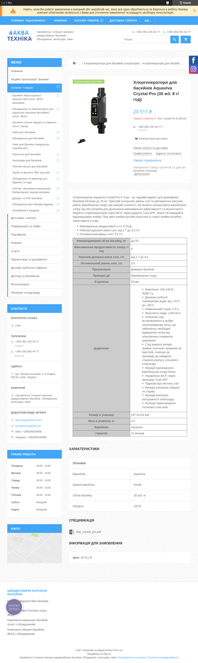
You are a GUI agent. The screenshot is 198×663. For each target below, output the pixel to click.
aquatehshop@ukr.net (28, 425)
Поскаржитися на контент (132, 657)
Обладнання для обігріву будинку (32, 204)
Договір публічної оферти (29, 267)
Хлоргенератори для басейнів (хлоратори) (112, 63)
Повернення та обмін (26, 226)
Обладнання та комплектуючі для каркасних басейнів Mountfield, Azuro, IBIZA (32, 112)
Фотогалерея (20, 284)
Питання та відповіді (25, 292)
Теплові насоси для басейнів (29, 166)
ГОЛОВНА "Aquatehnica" (28, 20)
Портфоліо (18, 234)
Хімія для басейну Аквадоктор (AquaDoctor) (30, 146)
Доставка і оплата (23, 218)
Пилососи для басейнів (26, 154)
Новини (16, 242)
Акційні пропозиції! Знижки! (30, 79)
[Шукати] (174, 39)
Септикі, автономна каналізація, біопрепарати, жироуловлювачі (31, 190)
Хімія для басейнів (23, 132)
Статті (15, 251)
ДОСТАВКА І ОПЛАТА (123, 20)
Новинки (17, 71)
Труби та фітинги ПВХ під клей (31, 172)
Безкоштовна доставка (153, 138)
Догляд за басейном (25, 276)
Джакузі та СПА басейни (27, 198)
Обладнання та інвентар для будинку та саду (29, 180)
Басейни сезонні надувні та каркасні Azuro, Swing (34, 124)
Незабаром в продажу (25, 210)
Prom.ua (117, 650)
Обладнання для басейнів (28, 138)
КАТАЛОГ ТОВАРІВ (86, 20)
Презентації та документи (29, 259)
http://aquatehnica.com (28, 420)
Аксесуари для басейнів (27, 160)
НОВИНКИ (60, 20)
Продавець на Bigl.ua (99, 653)
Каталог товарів (22, 87)
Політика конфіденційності (164, 657)
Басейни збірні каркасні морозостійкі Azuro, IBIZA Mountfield (27, 99)
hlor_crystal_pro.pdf (88, 531)
